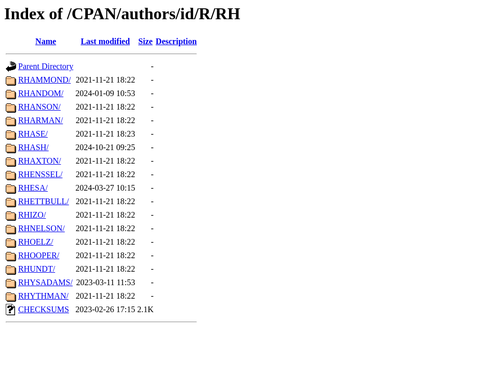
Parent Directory (45, 66)
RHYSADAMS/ (45, 282)
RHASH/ (33, 147)
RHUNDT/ (36, 268)
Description (176, 41)
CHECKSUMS (43, 309)
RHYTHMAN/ (43, 295)
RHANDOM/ (40, 93)
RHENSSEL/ (40, 174)
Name (45, 41)
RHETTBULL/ (43, 201)
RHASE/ (33, 133)
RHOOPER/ (38, 255)
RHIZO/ (32, 214)
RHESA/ (33, 187)
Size (145, 41)
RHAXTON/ (39, 160)
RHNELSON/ (41, 228)
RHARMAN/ (40, 120)
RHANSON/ (39, 106)
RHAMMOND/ (44, 79)
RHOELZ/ (35, 241)
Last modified (105, 41)
